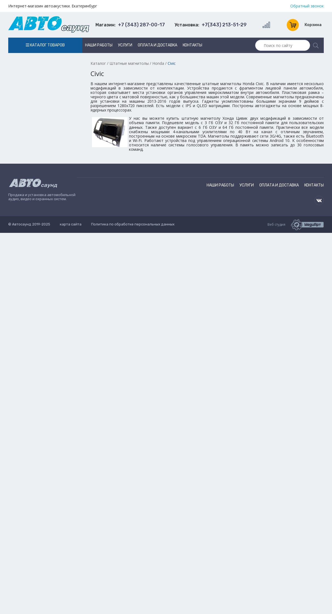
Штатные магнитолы (129, 63)
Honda (158, 63)
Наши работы (98, 45)
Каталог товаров (45, 45)
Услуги (125, 45)
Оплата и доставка (157, 45)
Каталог (98, 63)
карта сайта (70, 224)
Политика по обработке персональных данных (133, 224)
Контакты (192, 45)
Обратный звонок (307, 6)
